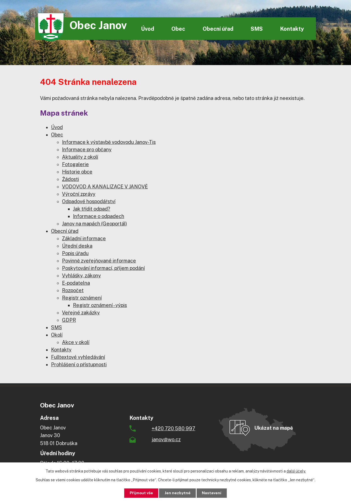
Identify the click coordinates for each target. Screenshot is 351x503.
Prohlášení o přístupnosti (79, 364)
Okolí (57, 335)
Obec (178, 29)
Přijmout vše (140, 493)
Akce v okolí (75, 342)
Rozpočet (73, 290)
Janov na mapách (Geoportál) (94, 224)
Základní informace (84, 238)
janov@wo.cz (166, 439)
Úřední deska (77, 246)
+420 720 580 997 (173, 428)
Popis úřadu (75, 253)
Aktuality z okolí (80, 157)
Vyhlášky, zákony (81, 275)
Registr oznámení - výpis (100, 305)
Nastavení (213, 493)
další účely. (296, 471)
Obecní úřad (218, 29)
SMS (257, 29)
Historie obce (77, 172)
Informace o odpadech (98, 216)
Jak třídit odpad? (91, 209)
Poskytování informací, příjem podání (103, 268)
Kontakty (292, 29)
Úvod (147, 29)
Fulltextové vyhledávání (78, 357)
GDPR (69, 320)
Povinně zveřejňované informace (99, 261)
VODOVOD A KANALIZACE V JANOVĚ (105, 186)
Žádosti (70, 179)
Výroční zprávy (78, 194)
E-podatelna (76, 283)
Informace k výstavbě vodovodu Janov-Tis (109, 142)
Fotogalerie (75, 164)
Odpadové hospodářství (88, 201)
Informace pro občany (87, 149)
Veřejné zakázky (81, 312)
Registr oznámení (82, 298)
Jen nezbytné (178, 493)
